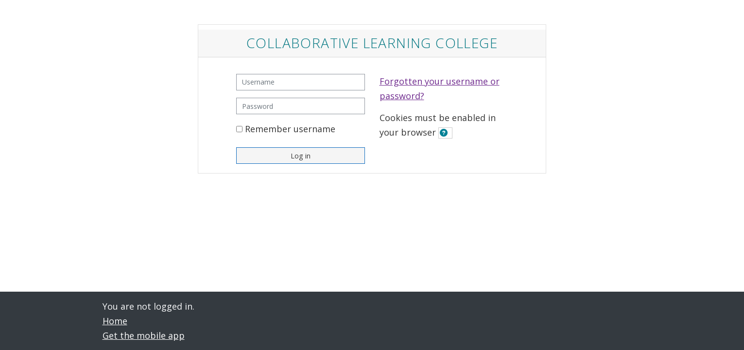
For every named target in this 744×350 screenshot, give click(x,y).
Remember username (290, 129)
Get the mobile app (144, 335)
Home (115, 321)
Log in (301, 155)
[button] (445, 133)
